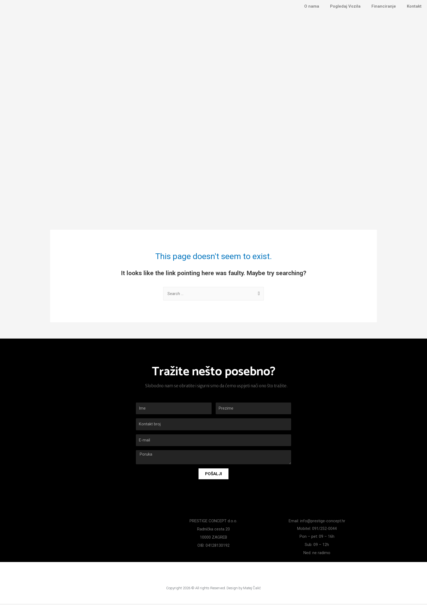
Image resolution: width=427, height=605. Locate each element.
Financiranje (383, 6)
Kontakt (414, 6)
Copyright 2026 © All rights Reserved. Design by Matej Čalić (214, 589)
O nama (311, 6)
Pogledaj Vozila (345, 6)
